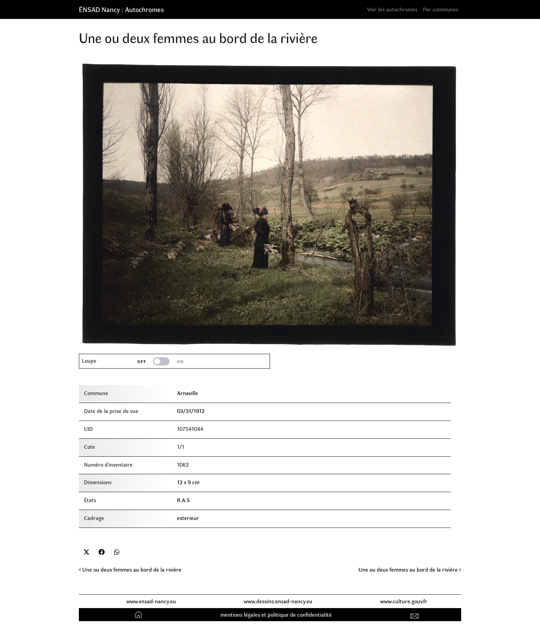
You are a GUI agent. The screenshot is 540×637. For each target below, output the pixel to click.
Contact (415, 614)
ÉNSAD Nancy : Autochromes (121, 9)
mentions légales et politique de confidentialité (276, 614)
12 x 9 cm (188, 482)
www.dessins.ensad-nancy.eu (278, 601)
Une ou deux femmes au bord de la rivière (130, 569)
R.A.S (183, 499)
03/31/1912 (191, 410)
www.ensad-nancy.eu (151, 601)
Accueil (139, 614)
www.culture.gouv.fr (403, 601)
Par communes (440, 9)
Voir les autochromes (392, 9)
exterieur (188, 517)
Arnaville (187, 392)
